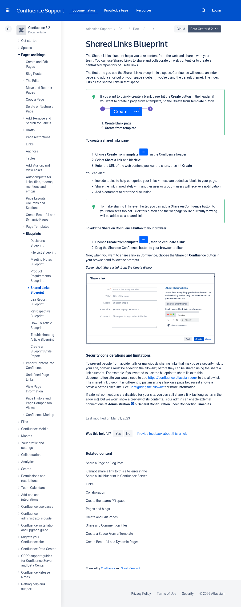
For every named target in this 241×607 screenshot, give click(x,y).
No (128, 433)
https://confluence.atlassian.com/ (172, 377)
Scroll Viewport (130, 568)
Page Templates (37, 226)
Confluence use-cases (37, 506)
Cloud (181, 29)
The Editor (33, 81)
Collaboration (30, 455)
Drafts (30, 130)
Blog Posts (34, 74)
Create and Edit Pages (102, 517)
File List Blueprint (43, 252)
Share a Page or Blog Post (105, 463)
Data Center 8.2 (205, 29)
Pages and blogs (33, 55)
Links (30, 144)
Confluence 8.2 (39, 28)
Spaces (26, 48)
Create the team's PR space (105, 501)
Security (188, 593)
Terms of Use (166, 593)
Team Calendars (33, 488)
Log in (216, 10)
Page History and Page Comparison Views (39, 403)
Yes (118, 433)
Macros (26, 436)
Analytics (27, 462)
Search (203, 10)
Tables (31, 158)
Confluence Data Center (38, 549)
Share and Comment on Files (107, 525)
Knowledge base (116, 10)
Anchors (32, 151)
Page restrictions (38, 137)
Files (24, 422)
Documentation (83, 10)
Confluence (108, 568)
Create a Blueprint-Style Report (41, 351)
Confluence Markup (40, 415)
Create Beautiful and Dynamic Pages (112, 542)
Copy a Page (35, 99)
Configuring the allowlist (147, 387)
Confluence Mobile (34, 429)
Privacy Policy (141, 593)
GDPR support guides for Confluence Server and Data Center (36, 560)
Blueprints (33, 234)
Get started (29, 41)
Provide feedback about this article (162, 433)
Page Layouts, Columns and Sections (36, 203)
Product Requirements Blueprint (41, 276)
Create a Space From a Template (109, 533)
